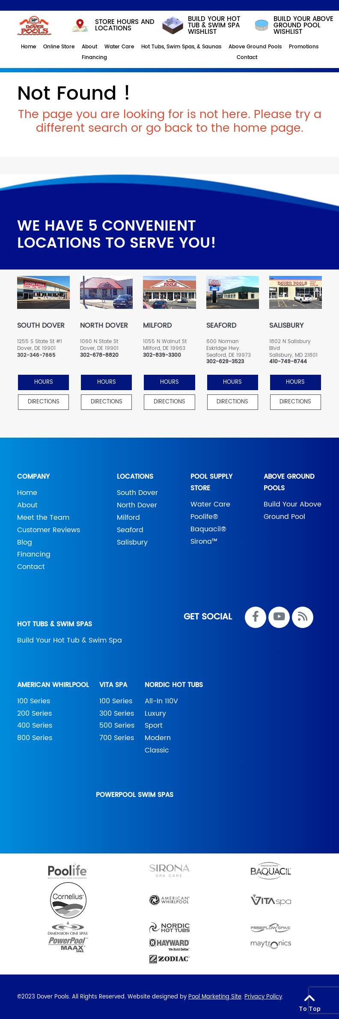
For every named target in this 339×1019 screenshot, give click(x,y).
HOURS (43, 382)
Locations (135, 476)
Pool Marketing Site (214, 996)
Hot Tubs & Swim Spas (54, 624)
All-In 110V (161, 701)
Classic (157, 750)
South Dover (137, 492)
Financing (34, 554)
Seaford (130, 530)
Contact (31, 566)
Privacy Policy (263, 996)
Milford (128, 517)
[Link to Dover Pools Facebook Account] (255, 617)
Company (33, 476)
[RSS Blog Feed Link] (302, 617)
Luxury (155, 713)
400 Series (34, 725)
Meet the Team (43, 517)
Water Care (210, 504)
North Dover (137, 505)
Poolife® (204, 516)
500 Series (116, 725)
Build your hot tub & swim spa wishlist (200, 25)
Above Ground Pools (289, 482)
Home (27, 492)
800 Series (34, 738)
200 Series (34, 713)
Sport (154, 725)
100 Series (33, 701)
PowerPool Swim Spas (134, 795)
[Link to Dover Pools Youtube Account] (279, 617)
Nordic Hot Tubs (174, 685)
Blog (24, 542)
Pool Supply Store (211, 482)
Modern (158, 738)
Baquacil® (208, 529)
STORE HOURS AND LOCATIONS (112, 25)
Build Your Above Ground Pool (292, 510)
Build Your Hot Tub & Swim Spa (69, 640)
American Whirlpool (53, 685)
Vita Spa (113, 685)
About (27, 505)
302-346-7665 (36, 355)
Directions (43, 401)
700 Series (116, 738)
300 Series (116, 713)
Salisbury (132, 542)
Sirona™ (203, 541)
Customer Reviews (48, 530)
